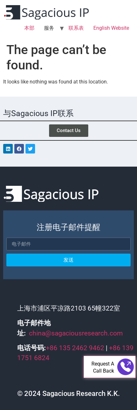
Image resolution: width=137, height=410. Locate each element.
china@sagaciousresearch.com (76, 333)
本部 (29, 28)
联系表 (76, 28)
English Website (111, 28)
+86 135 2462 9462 (75, 348)
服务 (49, 28)
